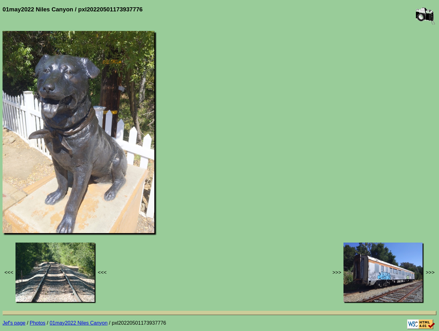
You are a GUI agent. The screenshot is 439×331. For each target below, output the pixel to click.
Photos (38, 323)
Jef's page (14, 323)
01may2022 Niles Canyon (79, 323)
